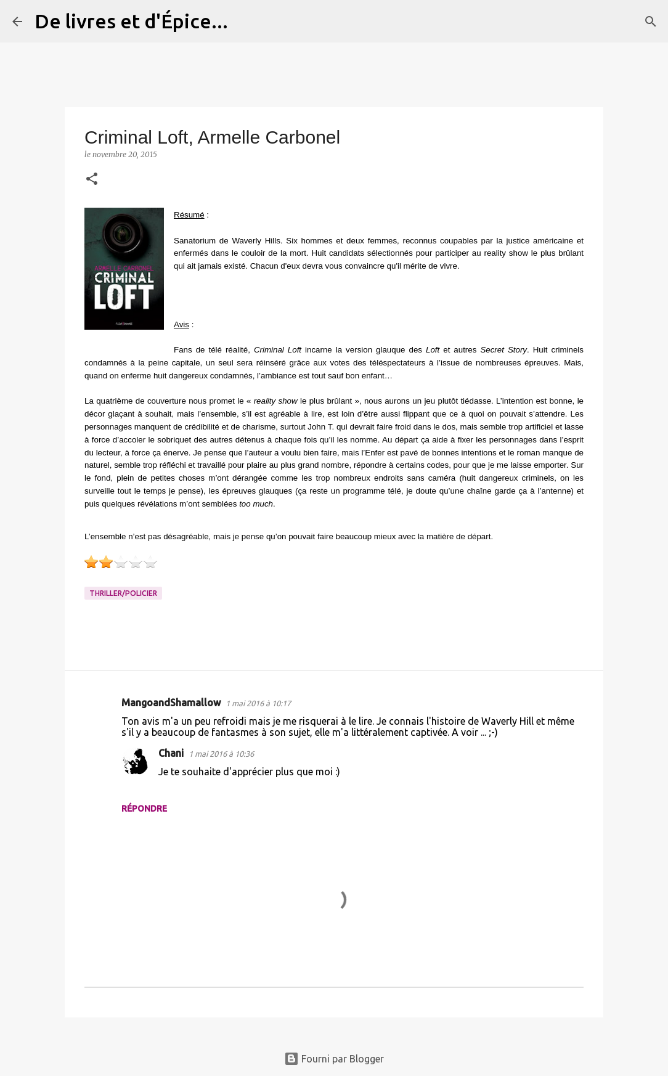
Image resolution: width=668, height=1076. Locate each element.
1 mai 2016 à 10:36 (221, 753)
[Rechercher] (245, 21)
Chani (171, 753)
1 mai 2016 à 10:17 (258, 703)
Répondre (144, 808)
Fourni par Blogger (334, 1058)
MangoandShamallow (171, 702)
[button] (91, 179)
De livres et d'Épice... (131, 21)
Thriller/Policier (123, 593)
